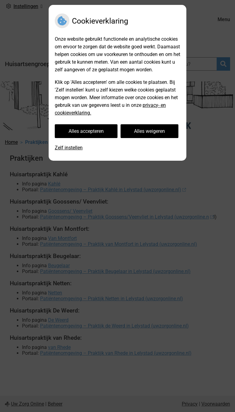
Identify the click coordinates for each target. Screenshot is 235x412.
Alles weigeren (149, 131)
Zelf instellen (69, 148)
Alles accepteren (86, 131)
